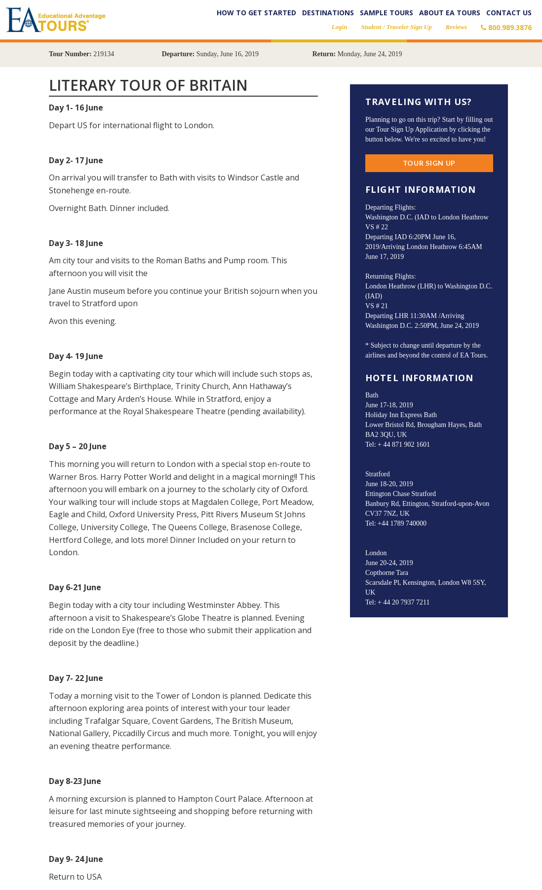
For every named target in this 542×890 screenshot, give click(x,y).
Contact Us (509, 12)
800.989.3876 (506, 27)
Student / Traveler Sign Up (396, 27)
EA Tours (56, 22)
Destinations (328, 12)
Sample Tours (386, 12)
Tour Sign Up (429, 163)
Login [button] (340, 27)
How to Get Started (256, 12)
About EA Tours (449, 12)
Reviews (456, 27)
